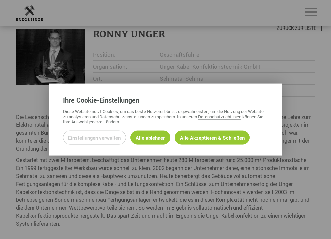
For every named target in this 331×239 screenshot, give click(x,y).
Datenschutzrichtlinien (219, 116)
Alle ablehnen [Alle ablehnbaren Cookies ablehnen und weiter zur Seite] (151, 137)
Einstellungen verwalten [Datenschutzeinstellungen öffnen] (94, 137)
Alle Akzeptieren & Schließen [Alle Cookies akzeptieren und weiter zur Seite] (212, 137)
